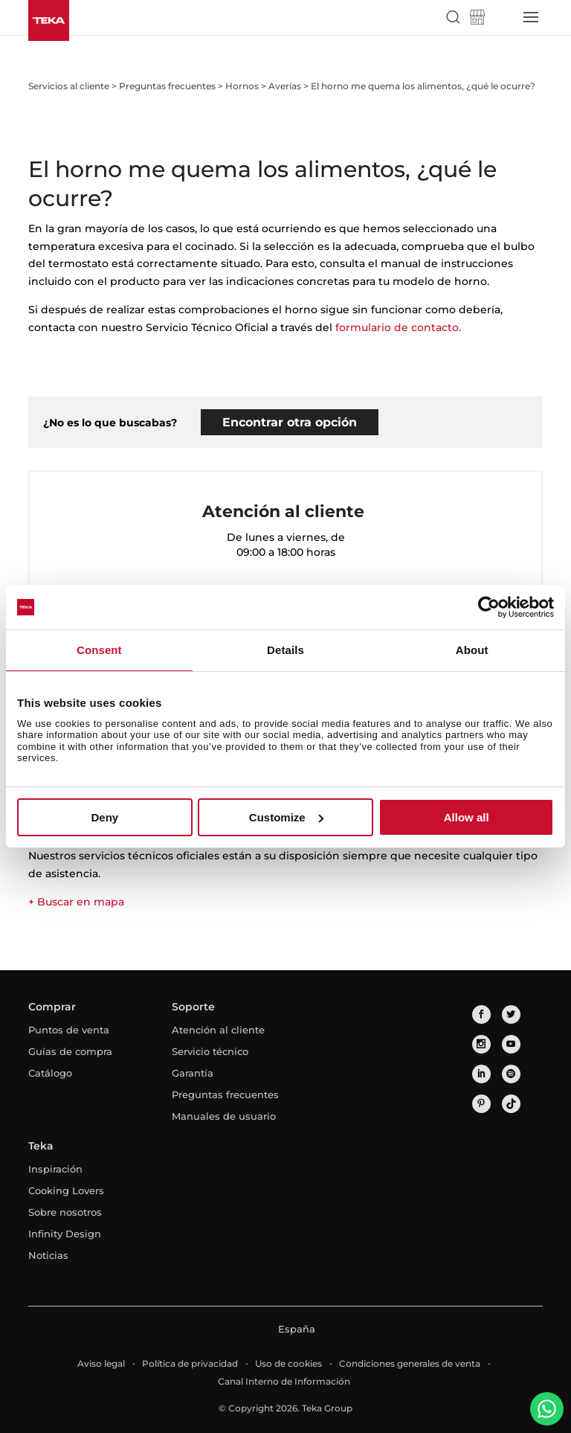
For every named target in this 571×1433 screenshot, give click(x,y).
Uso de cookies (288, 1363)
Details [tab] (285, 650)
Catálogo (50, 1073)
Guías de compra (70, 1051)
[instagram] (481, 1044)
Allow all (466, 817)
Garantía (192, 1073)
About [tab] (472, 650)
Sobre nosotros (65, 1212)
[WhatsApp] (547, 1409)
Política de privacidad (190, 1363)
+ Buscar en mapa (76, 901)
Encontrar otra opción (289, 422)
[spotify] (511, 1074)
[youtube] (511, 1044)
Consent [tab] (99, 650)
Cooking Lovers (66, 1190)
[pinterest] (481, 1104)
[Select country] (502, 17)
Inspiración (55, 1169)
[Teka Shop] (477, 17)
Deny (104, 817)
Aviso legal (101, 1363)
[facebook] (481, 1014)
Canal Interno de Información (284, 1381)
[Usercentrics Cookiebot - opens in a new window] (489, 607)
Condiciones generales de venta (409, 1363)
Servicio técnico (210, 1051)
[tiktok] (511, 1104)
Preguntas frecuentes (225, 1094)
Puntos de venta (68, 1030)
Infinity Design (64, 1234)
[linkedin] (481, 1074)
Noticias (48, 1255)
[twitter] (511, 1014)
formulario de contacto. (398, 327)
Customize (286, 817)
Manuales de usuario (224, 1116)
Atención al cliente (218, 1030)
